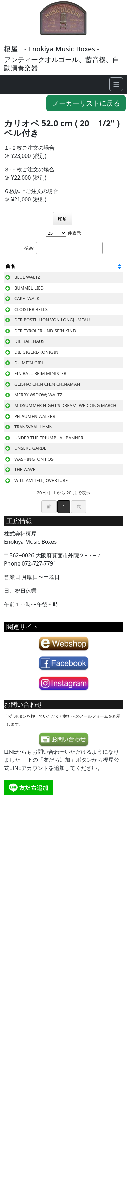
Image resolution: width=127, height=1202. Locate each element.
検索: (63, 248)
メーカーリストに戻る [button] (86, 103)
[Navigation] (116, 84)
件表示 (63, 233)
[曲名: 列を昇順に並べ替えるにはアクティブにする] (26, 270)
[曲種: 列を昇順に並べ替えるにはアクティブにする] (70, 270)
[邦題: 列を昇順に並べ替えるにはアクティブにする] (56, 270)
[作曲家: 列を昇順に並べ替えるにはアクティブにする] (100, 270)
